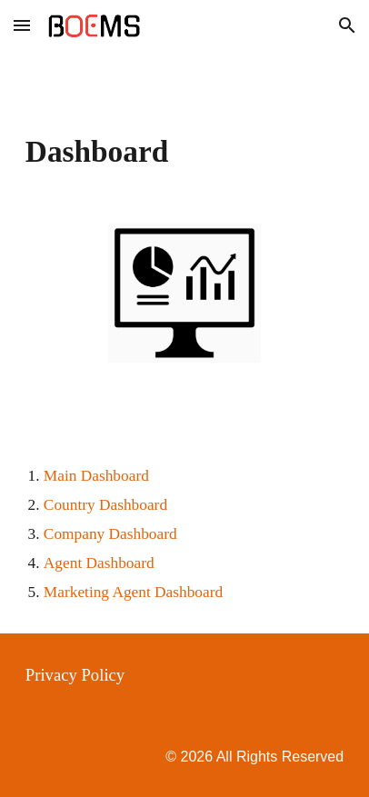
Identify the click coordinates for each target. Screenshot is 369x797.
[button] (22, 25)
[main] (184, 152)
